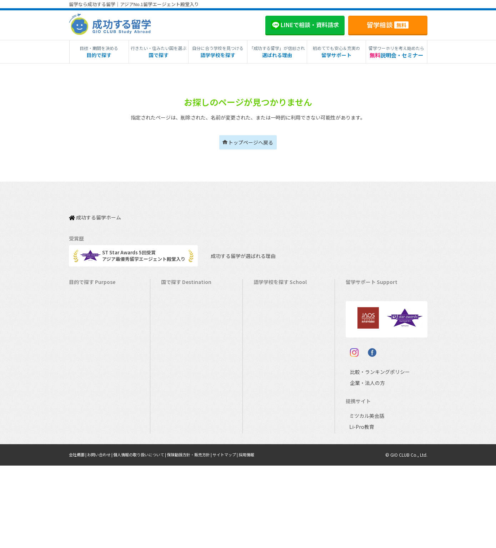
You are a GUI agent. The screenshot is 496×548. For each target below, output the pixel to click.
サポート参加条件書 (370, 368)
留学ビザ (358, 334)
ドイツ (264, 423)
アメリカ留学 (178, 290)
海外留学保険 (363, 323)
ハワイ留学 (176, 379)
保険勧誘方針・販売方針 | (202, 537)
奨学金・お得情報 (367, 312)
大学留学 (81, 434)
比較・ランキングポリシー (373, 454)
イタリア (266, 401)
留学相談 (388, 24)
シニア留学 (84, 456)
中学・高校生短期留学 (95, 390)
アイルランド (271, 345)
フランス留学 (178, 401)
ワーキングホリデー (93, 323)
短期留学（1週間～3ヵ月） (100, 290)
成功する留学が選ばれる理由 (237, 248)
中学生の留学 (86, 401)
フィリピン (268, 368)
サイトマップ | (241, 537)
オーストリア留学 (183, 445)
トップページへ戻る (250, 142)
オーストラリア (273, 312)
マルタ (264, 357)
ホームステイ (86, 345)
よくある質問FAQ (367, 357)
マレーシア (268, 379)
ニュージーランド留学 (188, 323)
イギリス (266, 334)
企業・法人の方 (362, 465)
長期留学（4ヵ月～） (94, 301)
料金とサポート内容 (370, 290)
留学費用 (358, 301)
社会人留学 (84, 445)
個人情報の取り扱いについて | (147, 537)
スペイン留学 (178, 423)
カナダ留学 (176, 301)
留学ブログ (360, 345)
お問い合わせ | (103, 537)
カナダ (264, 301)
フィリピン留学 (181, 368)
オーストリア (271, 434)
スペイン (266, 412)
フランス (266, 390)
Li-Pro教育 (360, 509)
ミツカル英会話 (365, 498)
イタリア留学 (178, 412)
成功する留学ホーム (95, 213)
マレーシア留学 (181, 390)
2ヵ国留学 (83, 357)
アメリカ (266, 290)
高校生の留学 (86, 412)
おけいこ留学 (86, 368)
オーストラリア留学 (185, 312)
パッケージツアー (90, 379)
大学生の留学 (86, 423)
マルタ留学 (176, 357)
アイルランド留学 (183, 345)
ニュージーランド (275, 323)
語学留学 (81, 312)
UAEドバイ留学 (180, 456)
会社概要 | (79, 537)
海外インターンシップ (95, 334)
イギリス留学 (178, 334)
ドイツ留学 (176, 434)
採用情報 (265, 537)
